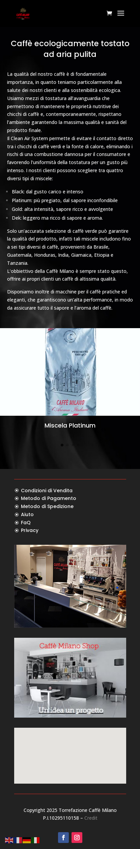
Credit (90, 818)
